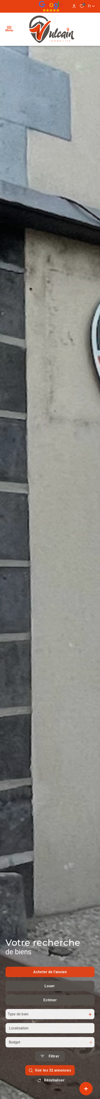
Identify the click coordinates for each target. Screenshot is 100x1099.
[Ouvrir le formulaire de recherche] (50, 1069)
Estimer (50, 1013)
